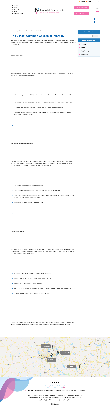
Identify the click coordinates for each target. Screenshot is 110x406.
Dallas (16, 5)
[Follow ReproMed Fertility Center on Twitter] (94, 1)
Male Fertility (84, 54)
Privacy (47, 395)
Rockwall (16, 10)
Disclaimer (41, 395)
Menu (97, 9)
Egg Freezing (85, 51)
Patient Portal (81, 13)
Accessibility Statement (76, 395)
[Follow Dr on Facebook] (46, 386)
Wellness (83, 44)
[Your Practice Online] (55, 404)
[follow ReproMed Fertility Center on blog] (99, 1)
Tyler (15, 11)
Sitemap (59, 395)
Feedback (34, 395)
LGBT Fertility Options (53, 400)
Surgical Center (18, 13)
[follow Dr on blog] (63, 386)
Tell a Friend (53, 395)
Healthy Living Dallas (65, 400)
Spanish (83, 1)
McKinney (17, 8)
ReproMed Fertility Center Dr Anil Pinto (40, 397)
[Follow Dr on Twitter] (49, 386)
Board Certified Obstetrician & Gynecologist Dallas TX (66, 397)
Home (12, 31)
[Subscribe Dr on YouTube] (53, 386)
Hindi (89, 1)
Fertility (83, 47)
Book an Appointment (81, 7)
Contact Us (66, 395)
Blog (17, 31)
